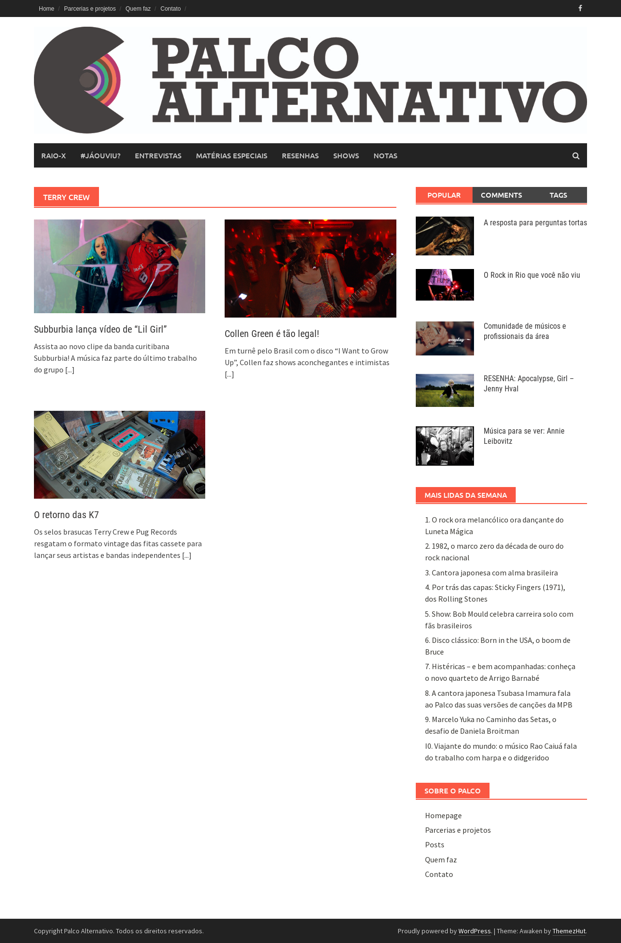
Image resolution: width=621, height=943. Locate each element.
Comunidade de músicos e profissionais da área (525, 331)
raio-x (53, 155)
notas (385, 155)
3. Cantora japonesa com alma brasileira (491, 572)
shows (346, 155)
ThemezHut (569, 930)
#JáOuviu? (100, 155)
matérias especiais (231, 155)
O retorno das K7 (66, 515)
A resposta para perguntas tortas (535, 222)
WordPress (474, 930)
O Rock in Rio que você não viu (532, 275)
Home (46, 8)
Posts (434, 844)
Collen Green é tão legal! (272, 333)
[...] (70, 369)
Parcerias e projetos (90, 8)
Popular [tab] (444, 195)
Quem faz (138, 8)
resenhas (300, 155)
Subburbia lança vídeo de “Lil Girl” (100, 329)
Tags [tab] (558, 195)
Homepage (443, 815)
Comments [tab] (501, 195)
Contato (171, 8)
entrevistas (158, 155)
